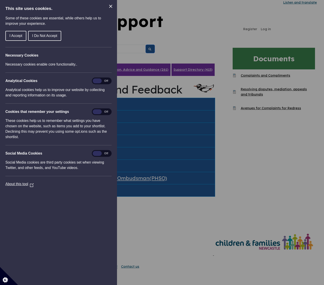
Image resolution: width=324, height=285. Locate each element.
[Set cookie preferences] (9, 276)
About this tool (19, 184)
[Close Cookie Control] (110, 6)
